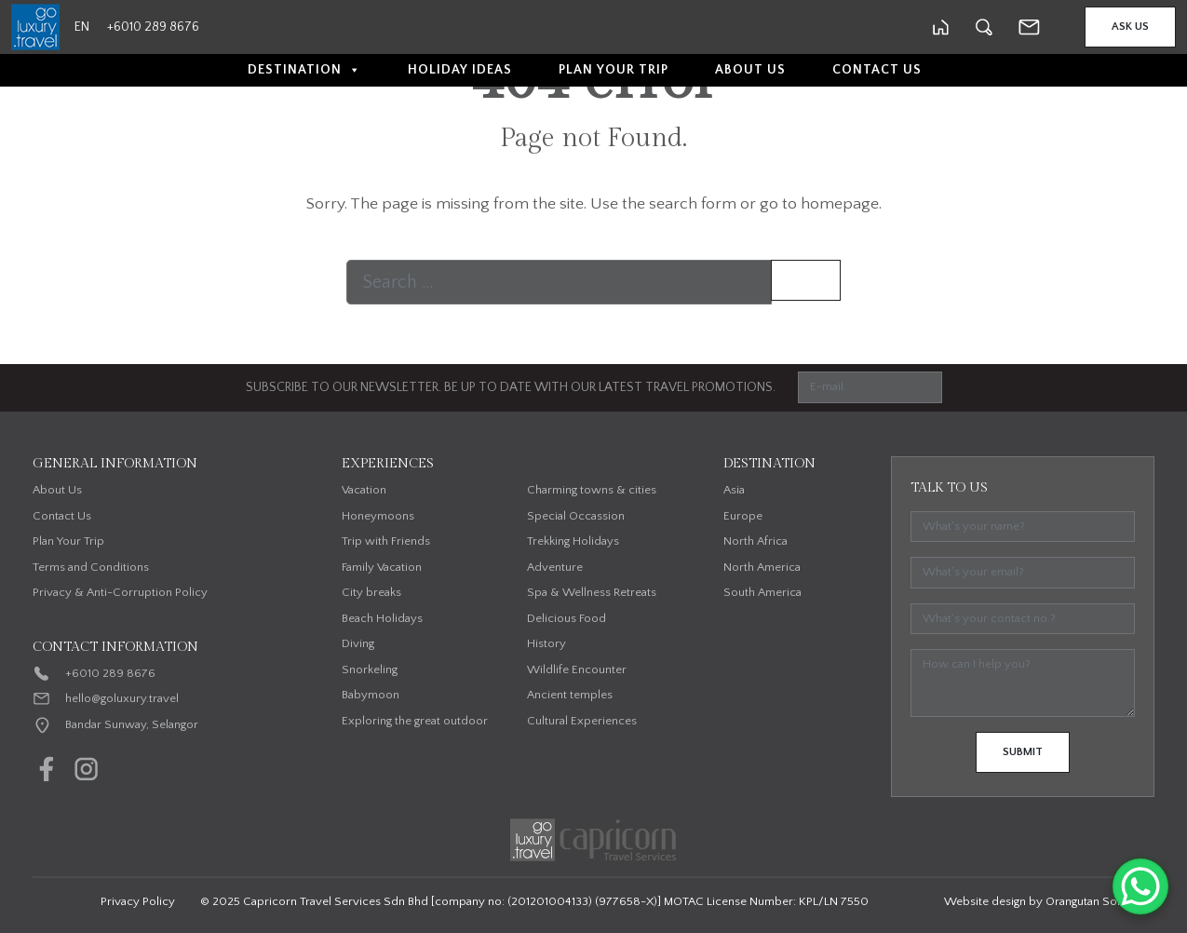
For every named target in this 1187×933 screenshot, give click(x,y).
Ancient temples (570, 694)
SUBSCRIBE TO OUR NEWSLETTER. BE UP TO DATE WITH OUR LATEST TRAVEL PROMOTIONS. (511, 387)
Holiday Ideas (460, 69)
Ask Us (1130, 26)
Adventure (555, 567)
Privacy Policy (138, 901)
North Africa (755, 541)
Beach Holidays (382, 618)
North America (762, 567)
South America (762, 592)
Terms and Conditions (91, 567)
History (546, 643)
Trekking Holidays (573, 541)
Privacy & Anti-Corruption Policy (120, 592)
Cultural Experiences (582, 720)
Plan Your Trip (613, 69)
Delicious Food (566, 618)
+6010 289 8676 (110, 673)
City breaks (371, 592)
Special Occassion (576, 515)
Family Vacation (382, 567)
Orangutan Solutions (1099, 901)
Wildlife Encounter (577, 669)
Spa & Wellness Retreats (591, 592)
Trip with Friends (386, 541)
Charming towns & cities (591, 489)
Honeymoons (378, 515)
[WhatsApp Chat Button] (1140, 886)
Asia (734, 489)
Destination (304, 70)
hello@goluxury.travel (122, 698)
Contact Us (877, 69)
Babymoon (370, 694)
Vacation (364, 489)
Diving (358, 643)
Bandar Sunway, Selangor (131, 724)
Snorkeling (370, 669)
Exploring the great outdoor (415, 720)
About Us (750, 69)
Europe (742, 515)
